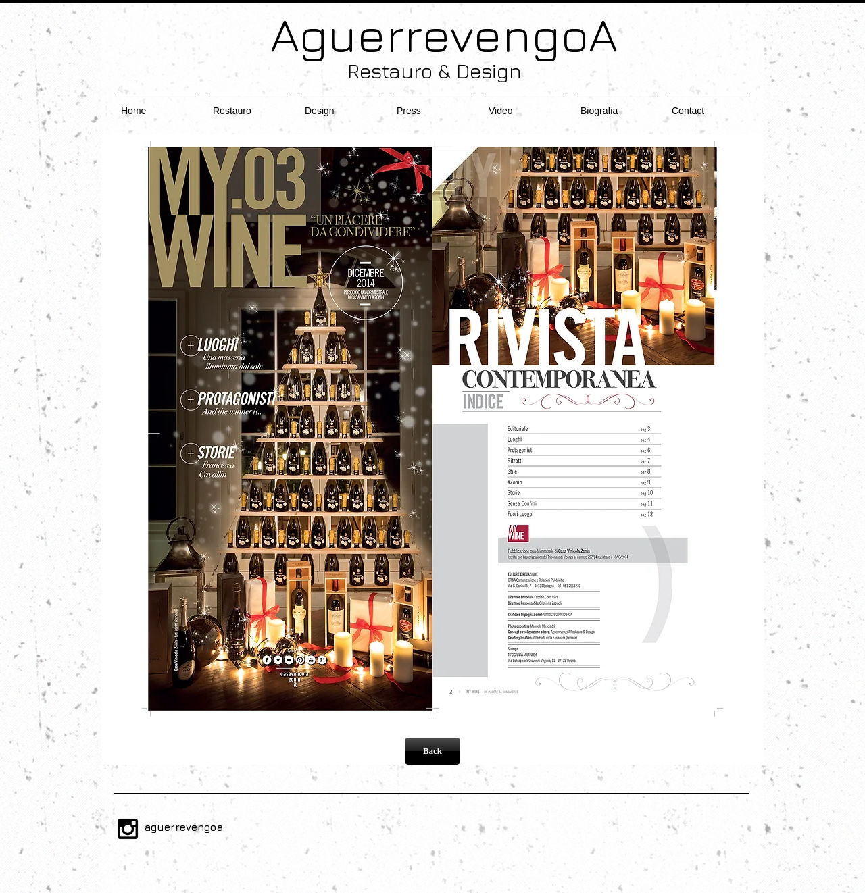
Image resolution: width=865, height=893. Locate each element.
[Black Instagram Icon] (128, 829)
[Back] (432, 751)
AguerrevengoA (432, 34)
